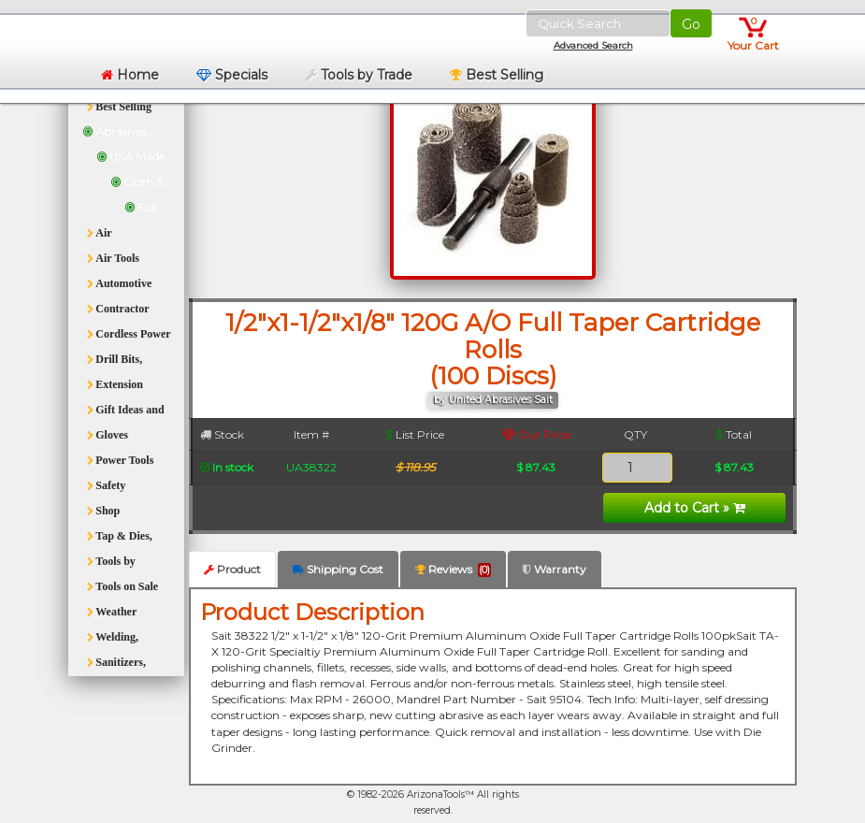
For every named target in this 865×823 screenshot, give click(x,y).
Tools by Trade (358, 74)
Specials (231, 74)
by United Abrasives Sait (493, 400)
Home (130, 74)
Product (232, 569)
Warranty (554, 569)
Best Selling (496, 74)
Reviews (453, 569)
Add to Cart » (694, 507)
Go (691, 24)
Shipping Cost (338, 569)
